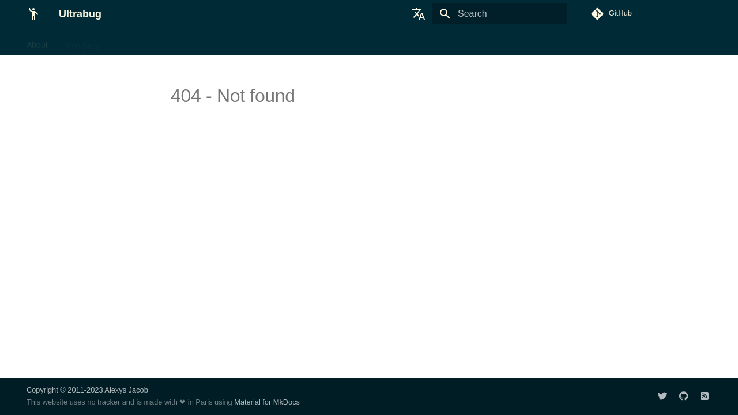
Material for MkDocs (267, 402)
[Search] (499, 13)
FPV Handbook (194, 42)
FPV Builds (257, 42)
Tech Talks (133, 42)
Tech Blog (80, 42)
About (37, 42)
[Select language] (418, 13)
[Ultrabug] (33, 13)
